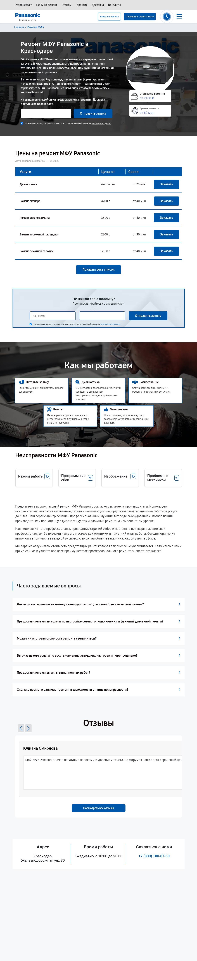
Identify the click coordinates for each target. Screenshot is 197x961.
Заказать (166, 184)
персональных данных (101, 123)
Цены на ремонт (46, 5)
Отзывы (66, 5)
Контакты (114, 5)
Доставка (98, 5)
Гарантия (81, 5)
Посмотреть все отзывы (98, 808)
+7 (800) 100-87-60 (154, 856)
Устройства (22, 5)
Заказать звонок (109, 16)
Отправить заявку (93, 113)
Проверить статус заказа (140, 16)
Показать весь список (98, 270)
